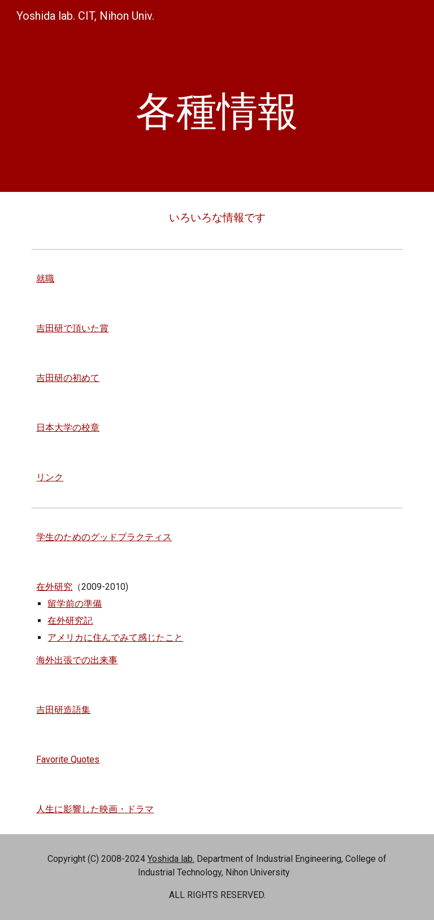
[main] (217, 111)
